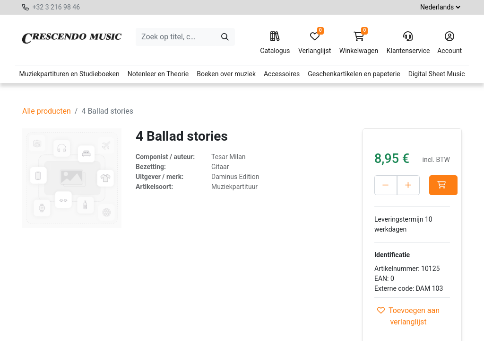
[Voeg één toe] (408, 185)
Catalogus (275, 43)
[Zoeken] (225, 37)
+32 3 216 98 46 (56, 7)
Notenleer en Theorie (158, 74)
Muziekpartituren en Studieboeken (69, 74)
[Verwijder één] (385, 185)
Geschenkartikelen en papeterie (354, 74)
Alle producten (46, 111)
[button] (443, 185)
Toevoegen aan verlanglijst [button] (408, 316)
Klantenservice (408, 43)
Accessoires (282, 74)
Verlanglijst (314, 43)
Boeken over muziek (226, 74)
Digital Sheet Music (436, 74)
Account (449, 43)
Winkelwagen (359, 43)
